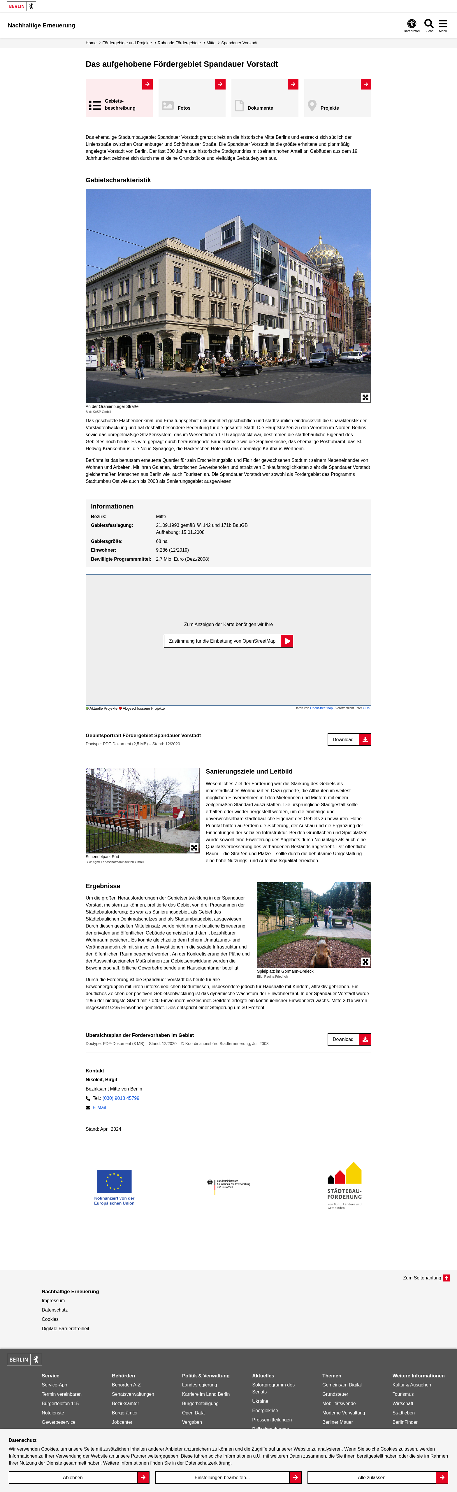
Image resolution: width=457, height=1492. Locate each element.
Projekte (330, 108)
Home (91, 43)
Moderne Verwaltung (343, 1412)
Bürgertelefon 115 (60, 1403)
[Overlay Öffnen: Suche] (429, 25)
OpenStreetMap (321, 708)
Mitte (211, 43)
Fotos (184, 108)
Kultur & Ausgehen (412, 1384)
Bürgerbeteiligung (200, 1403)
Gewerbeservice (58, 1422)
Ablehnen (73, 1477)
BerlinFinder (405, 1422)
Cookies (50, 1319)
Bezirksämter (125, 1403)
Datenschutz (55, 1309)
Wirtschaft (403, 1403)
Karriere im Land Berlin (206, 1394)
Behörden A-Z (126, 1384)
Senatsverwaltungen (133, 1394)
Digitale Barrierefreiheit (65, 1328)
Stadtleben (404, 1412)
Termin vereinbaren (62, 1394)
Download (343, 739)
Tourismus (403, 1394)
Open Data (193, 1412)
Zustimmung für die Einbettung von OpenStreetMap (222, 641)
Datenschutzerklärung (208, 1463)
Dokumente (260, 108)
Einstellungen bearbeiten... (222, 1477)
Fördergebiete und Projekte (127, 43)
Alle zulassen (371, 1477)
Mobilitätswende (339, 1403)
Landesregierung (199, 1384)
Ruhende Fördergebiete (179, 43)
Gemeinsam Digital (342, 1384)
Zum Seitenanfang (422, 1277)
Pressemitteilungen (272, 1419)
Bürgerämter (125, 1412)
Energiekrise (265, 1410)
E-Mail (99, 1107)
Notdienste (53, 1412)
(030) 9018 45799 (121, 1098)
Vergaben (192, 1422)
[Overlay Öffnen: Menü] (443, 25)
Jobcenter (122, 1422)
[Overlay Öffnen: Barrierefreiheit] (412, 25)
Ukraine (260, 1401)
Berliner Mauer (337, 1422)
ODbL (367, 708)
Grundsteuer (335, 1394)
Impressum (53, 1300)
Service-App (54, 1384)
